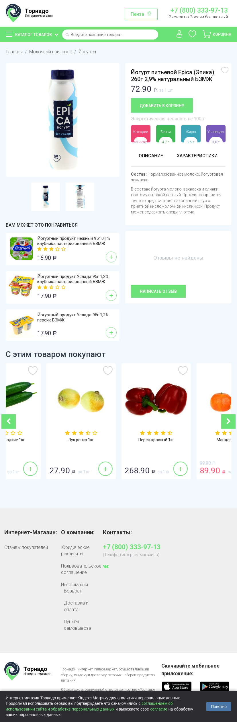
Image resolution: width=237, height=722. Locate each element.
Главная (14, 51)
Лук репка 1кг (118, 439)
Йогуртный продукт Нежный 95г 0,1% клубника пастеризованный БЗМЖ (73, 241)
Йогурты (87, 51)
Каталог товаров (33, 34)
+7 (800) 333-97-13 (199, 10)
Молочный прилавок (50, 51)
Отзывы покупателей (26, 547)
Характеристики (197, 155)
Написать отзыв (158, 291)
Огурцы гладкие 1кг (43, 439)
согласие (158, 709)
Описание (151, 155)
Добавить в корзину (162, 105)
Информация (74, 584)
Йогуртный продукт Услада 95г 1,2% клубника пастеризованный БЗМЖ (73, 279)
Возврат (73, 591)
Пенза (137, 14)
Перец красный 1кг (193, 439)
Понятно (219, 706)
